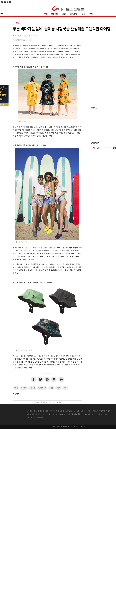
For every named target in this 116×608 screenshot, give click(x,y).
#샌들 (51, 388)
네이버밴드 (47, 379)
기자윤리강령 (86, 414)
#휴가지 (32, 388)
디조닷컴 (68, 8)
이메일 (54, 379)
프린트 (61, 379)
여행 (109, 148)
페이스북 (33, 379)
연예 (91, 14)
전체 (93, 148)
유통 (18, 23)
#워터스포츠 (42, 388)
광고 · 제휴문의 (39, 418)
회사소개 (30, 418)
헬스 (83, 14)
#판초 (58, 388)
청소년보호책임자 (98, 414)
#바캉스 (23, 388)
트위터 (40, 379)
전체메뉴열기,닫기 (2, 14)
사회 (64, 14)
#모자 (65, 388)
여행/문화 (73, 14)
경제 (45, 14)
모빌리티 (54, 14)
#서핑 (16, 388)
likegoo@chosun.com (29, 36)
